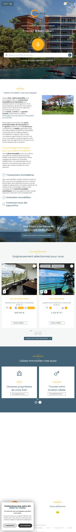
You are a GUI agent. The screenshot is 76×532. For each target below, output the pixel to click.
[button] (40, 333)
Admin (49, 528)
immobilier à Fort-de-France (13, 115)
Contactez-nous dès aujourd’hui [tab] (16, 204)
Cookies (70, 528)
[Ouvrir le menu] (8, 4)
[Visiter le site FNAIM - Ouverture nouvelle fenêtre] (57, 512)
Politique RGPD (59, 528)
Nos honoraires (12, 528)
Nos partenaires (24, 528)
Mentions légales (38, 528)
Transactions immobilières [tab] (20, 175)
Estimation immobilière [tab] (18, 197)
